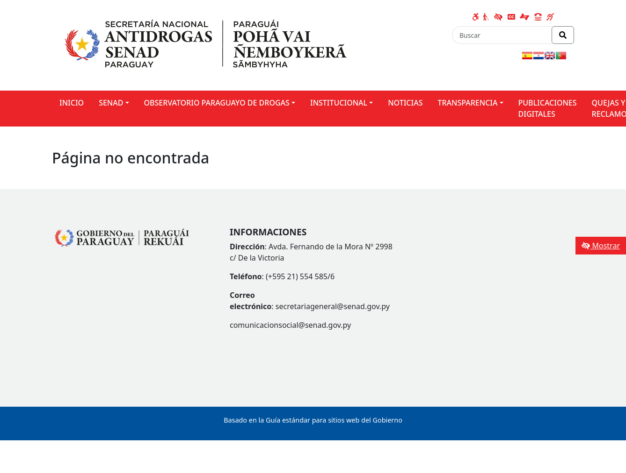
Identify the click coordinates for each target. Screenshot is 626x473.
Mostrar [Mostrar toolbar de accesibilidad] (601, 245)
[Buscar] (502, 35)
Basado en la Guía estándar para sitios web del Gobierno (313, 420)
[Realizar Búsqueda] (563, 35)
